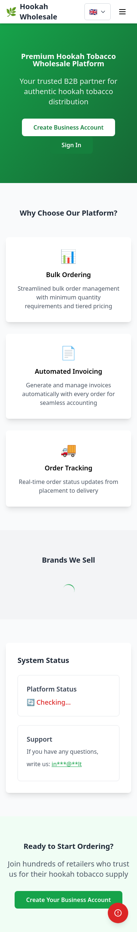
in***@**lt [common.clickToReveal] (66, 764)
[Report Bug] (118, 913)
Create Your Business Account (68, 900)
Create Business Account (69, 127)
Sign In (71, 145)
